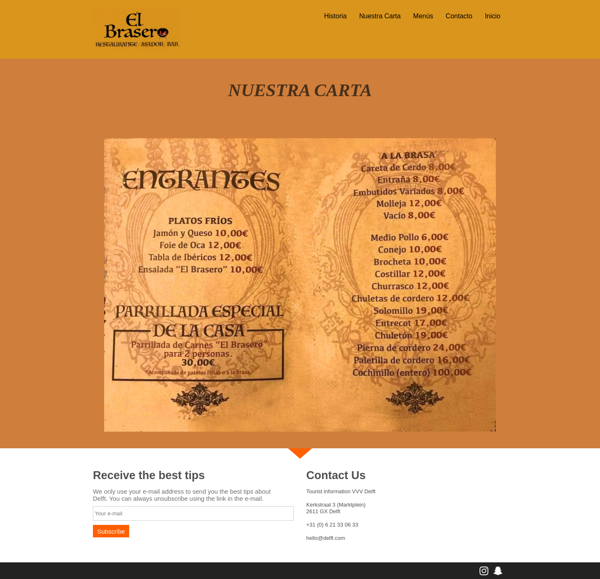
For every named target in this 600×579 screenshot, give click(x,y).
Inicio (492, 16)
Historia (335, 16)
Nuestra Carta (380, 16)
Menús (423, 16)
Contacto (459, 16)
